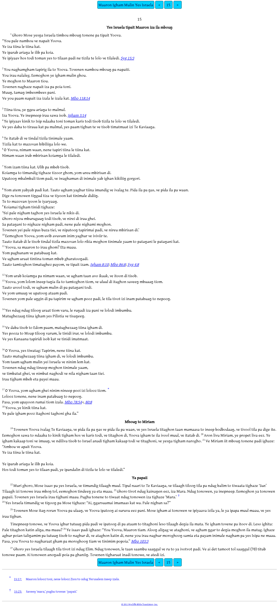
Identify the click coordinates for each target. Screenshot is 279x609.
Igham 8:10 (99, 264)
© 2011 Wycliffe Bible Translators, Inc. (139, 604)
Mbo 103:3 (139, 541)
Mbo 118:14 (80, 98)
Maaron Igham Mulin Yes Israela (125, 5)
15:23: (18, 591)
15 (168, 5)
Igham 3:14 (77, 115)
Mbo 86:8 (118, 264)
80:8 (88, 402)
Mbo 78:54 (73, 402)
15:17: (18, 578)
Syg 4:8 (133, 264)
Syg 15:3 (127, 58)
